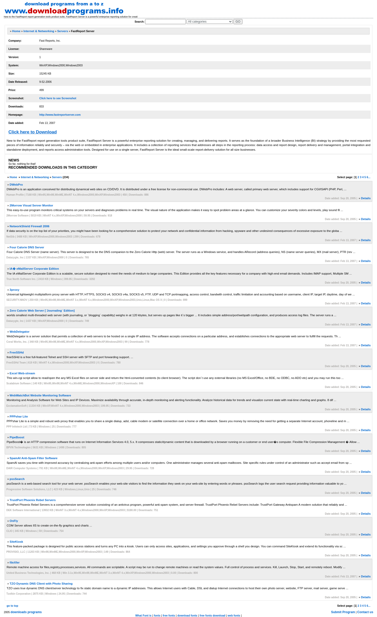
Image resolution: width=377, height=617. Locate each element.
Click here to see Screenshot (57, 98)
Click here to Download (32, 132)
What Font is (143, 615)
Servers (62, 31)
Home (16, 31)
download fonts (187, 615)
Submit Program (343, 612)
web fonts (233, 615)
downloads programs (26, 612)
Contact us (365, 612)
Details (366, 198)
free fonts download (212, 615)
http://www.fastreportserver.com (60, 114)
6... (369, 177)
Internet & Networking (38, 31)
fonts (157, 615)
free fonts (169, 615)
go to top (12, 605)
